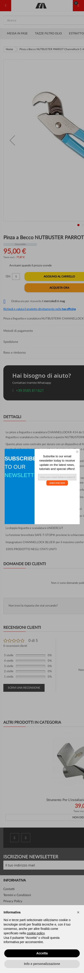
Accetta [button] (42, 953)
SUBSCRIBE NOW (57, 483)
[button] (78, 912)
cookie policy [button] (36, 933)
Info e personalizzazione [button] (42, 964)
